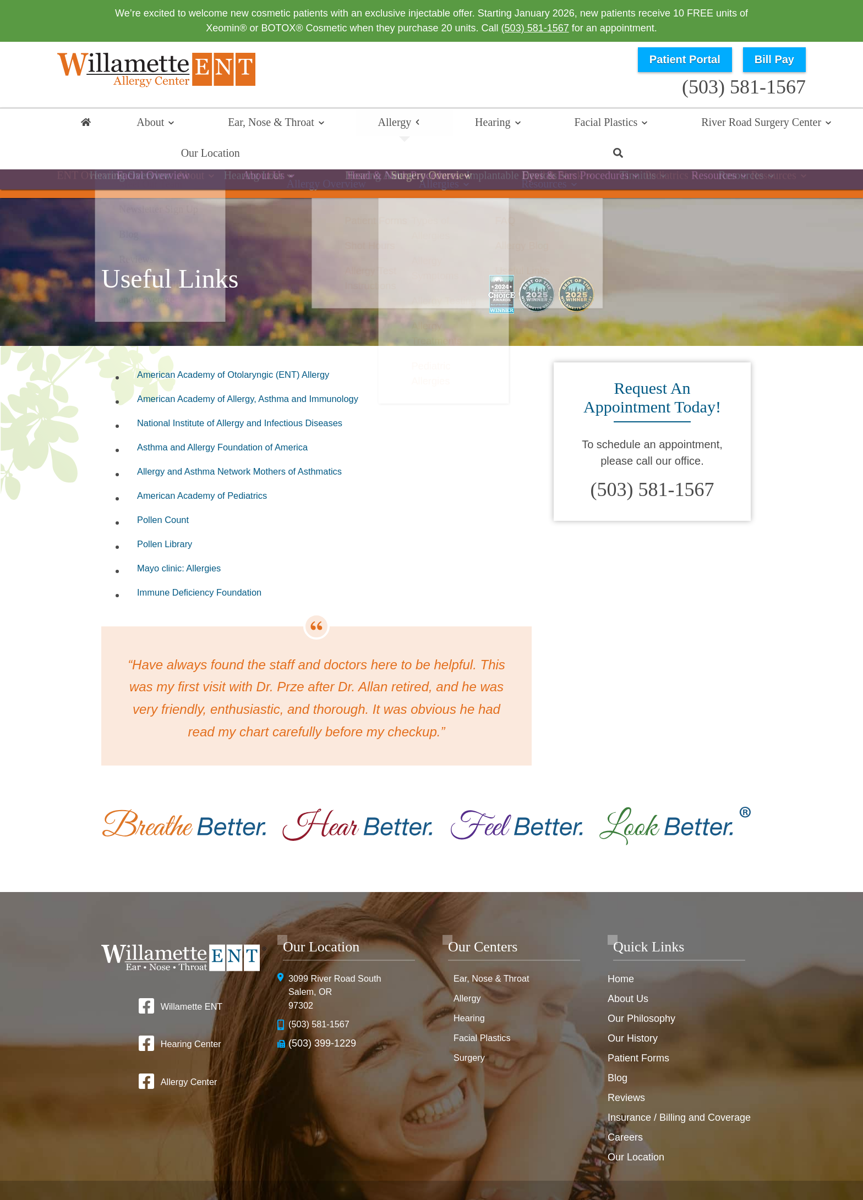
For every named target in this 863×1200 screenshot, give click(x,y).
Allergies (439, 162)
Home (84, 124)
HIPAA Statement (484, 1167)
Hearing (383, 125)
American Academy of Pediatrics (216, 470)
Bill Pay (774, 59)
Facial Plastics (465, 125)
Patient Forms (638, 1030)
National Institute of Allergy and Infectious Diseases (262, 398)
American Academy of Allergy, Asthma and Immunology (272, 373)
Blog (617, 1049)
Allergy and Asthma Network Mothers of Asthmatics (262, 446)
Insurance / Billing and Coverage (679, 1089)
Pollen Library (170, 519)
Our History (633, 1010)
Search (778, 124)
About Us (628, 970)
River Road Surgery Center (589, 125)
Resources (524, 162)
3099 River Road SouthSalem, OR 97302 (339, 965)
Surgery (471, 1030)
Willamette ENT (191, 978)
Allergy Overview (346, 162)
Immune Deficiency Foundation (213, 567)
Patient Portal (684, 59)
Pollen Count (168, 494)
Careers (625, 1109)
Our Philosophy (641, 990)
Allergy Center (188, 1055)
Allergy (318, 125)
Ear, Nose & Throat (226, 125)
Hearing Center (190, 1016)
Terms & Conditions (622, 1167)
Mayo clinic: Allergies (188, 543)
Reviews (626, 1069)
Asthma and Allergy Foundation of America (241, 422)
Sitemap (466, 1185)
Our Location (710, 125)
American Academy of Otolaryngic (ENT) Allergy (254, 349)
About (137, 125)
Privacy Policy (550, 1167)
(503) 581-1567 (535, 28)
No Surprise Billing (702, 1167)
